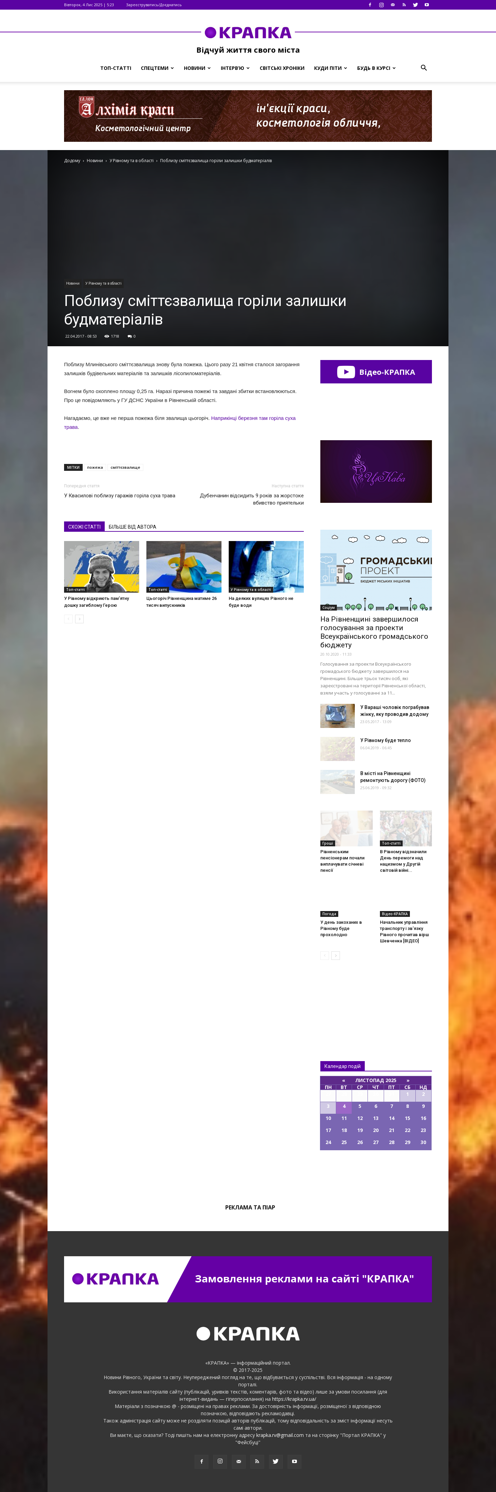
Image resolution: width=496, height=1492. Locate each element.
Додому (72, 160)
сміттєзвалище (125, 467)
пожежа (95, 467)
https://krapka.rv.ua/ (294, 1399)
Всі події (376, 1173)
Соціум (328, 607)
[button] (423, 68)
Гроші (327, 843)
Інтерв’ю (235, 68)
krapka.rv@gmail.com (280, 1435)
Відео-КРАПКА (376, 372)
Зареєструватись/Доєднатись (154, 4)
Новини (197, 68)
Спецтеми (157, 68)
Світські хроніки (282, 68)
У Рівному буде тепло (385, 740)
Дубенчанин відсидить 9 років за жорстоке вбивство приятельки (252, 499)
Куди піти (330, 68)
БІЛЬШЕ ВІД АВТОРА (132, 527)
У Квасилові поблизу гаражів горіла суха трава (119, 496)
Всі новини (343, 999)
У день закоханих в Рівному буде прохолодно (341, 928)
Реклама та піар (250, 1207)
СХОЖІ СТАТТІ (84, 527)
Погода (329, 913)
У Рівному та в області (103, 283)
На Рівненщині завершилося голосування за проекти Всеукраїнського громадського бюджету (374, 632)
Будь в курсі (376, 68)
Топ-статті (115, 68)
